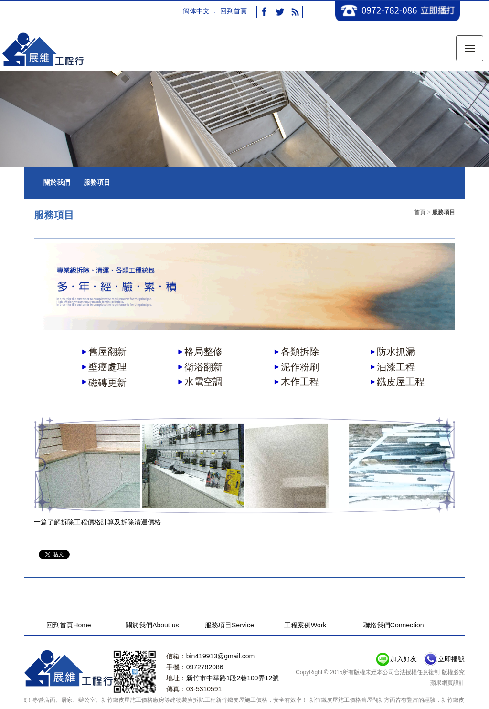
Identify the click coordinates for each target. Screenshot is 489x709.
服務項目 (97, 182)
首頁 (419, 212)
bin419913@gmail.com (220, 656)
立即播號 (451, 659)
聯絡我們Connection (393, 625)
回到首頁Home (68, 625)
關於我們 (56, 182)
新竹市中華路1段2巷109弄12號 (232, 678)
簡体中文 (196, 11)
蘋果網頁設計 (447, 682)
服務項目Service (229, 625)
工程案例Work (305, 625)
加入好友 (403, 659)
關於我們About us (152, 625)
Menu (474, 42)
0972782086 (204, 667)
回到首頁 (233, 11)
